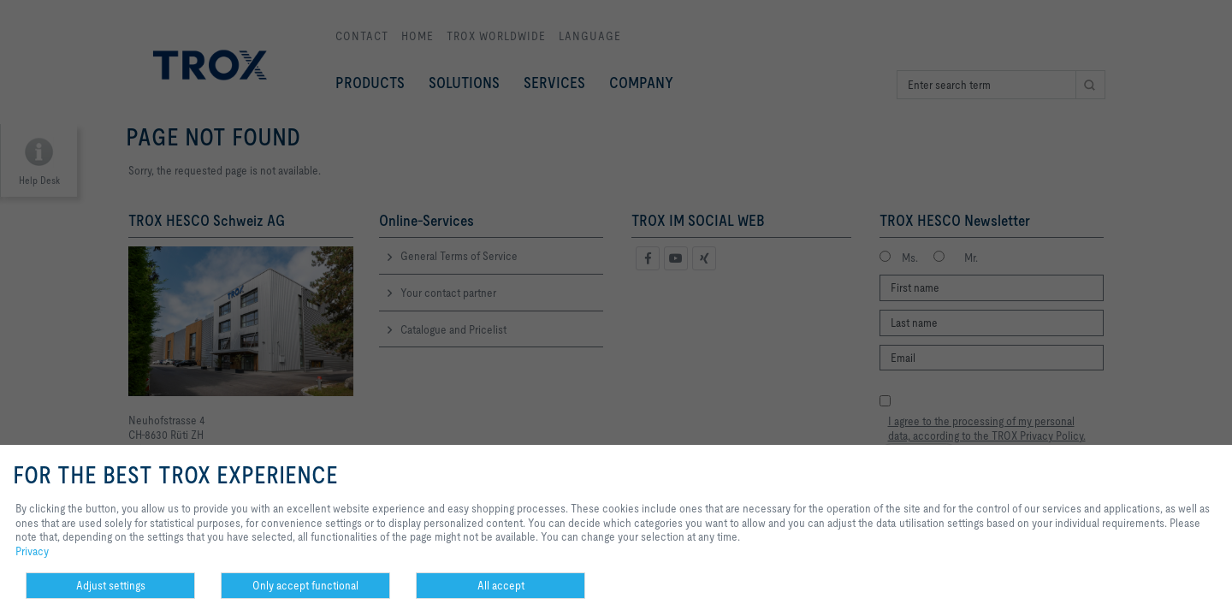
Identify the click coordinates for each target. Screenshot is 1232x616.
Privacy (32, 551)
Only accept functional (305, 585)
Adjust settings (110, 585)
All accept (500, 585)
